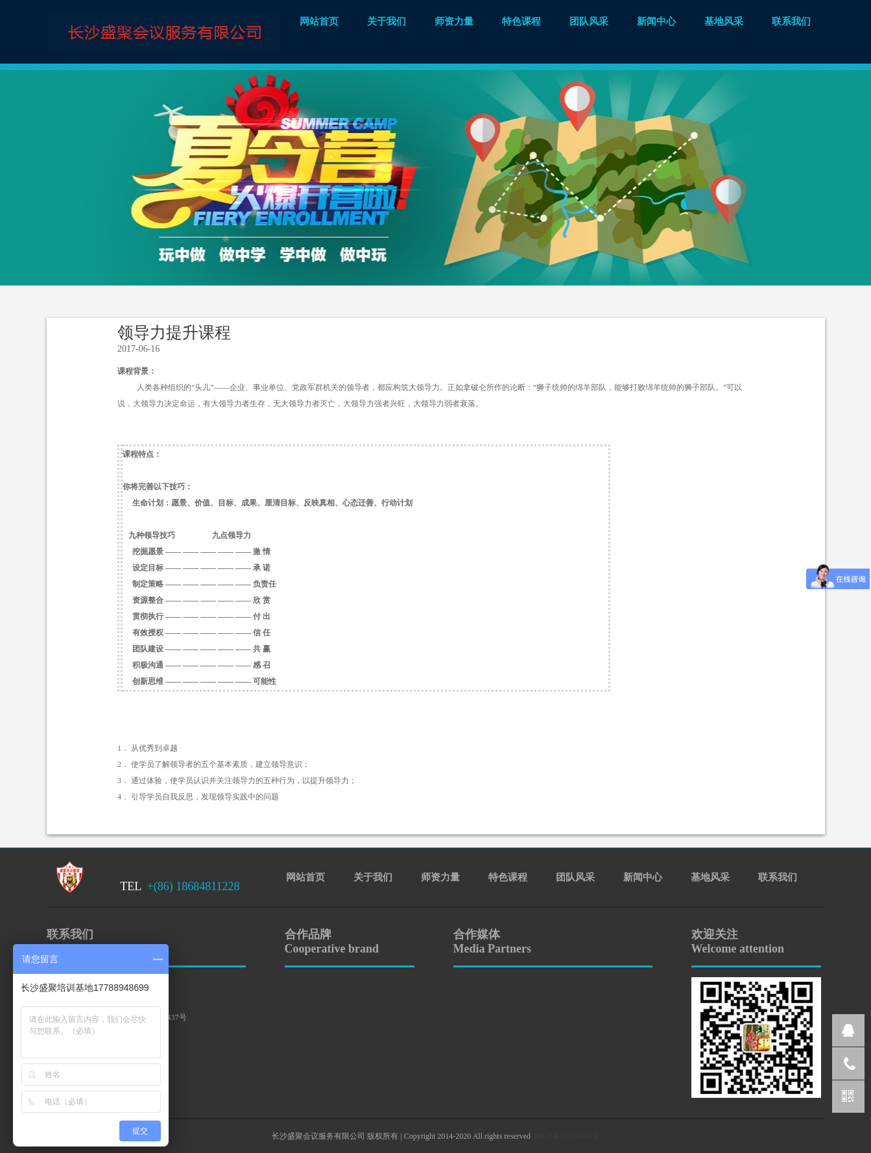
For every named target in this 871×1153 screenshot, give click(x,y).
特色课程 (521, 21)
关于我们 (386, 21)
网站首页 (319, 21)
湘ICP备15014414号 (565, 1136)
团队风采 (588, 21)
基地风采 (723, 21)
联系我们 (791, 21)
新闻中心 (656, 21)
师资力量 (454, 21)
